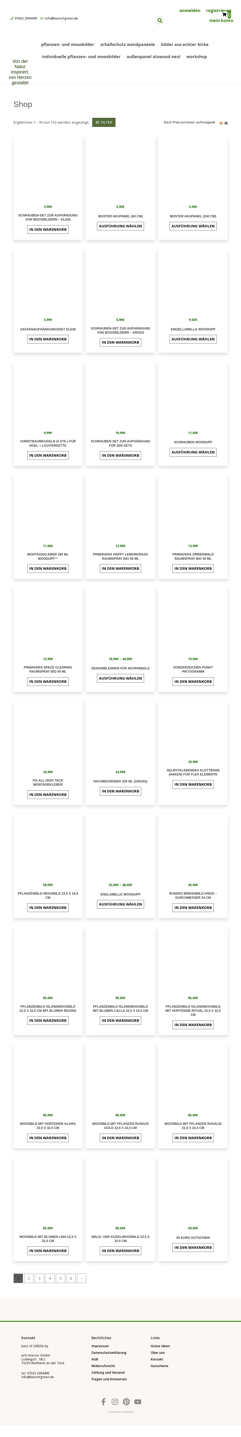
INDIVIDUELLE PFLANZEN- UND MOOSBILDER (81, 56)
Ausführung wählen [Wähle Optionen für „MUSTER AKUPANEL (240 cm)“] (193, 226)
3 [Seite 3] (39, 1278)
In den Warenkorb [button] (48, 229)
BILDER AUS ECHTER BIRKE (185, 44)
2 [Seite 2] (29, 1278)
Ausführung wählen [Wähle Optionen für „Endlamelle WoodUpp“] (120, 904)
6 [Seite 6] (71, 1278)
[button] (159, 20)
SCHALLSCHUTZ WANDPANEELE (127, 44)
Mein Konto (221, 20)
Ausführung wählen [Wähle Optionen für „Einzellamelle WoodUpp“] (193, 339)
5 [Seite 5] (61, 1278)
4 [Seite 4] (50, 1278)
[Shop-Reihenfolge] (189, 122)
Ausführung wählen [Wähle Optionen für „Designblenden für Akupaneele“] (120, 678)
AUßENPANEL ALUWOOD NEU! (153, 56)
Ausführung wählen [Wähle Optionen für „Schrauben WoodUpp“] (193, 452)
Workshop (196, 56)
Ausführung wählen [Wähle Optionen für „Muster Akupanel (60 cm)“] (120, 226)
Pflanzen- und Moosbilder (67, 44)
